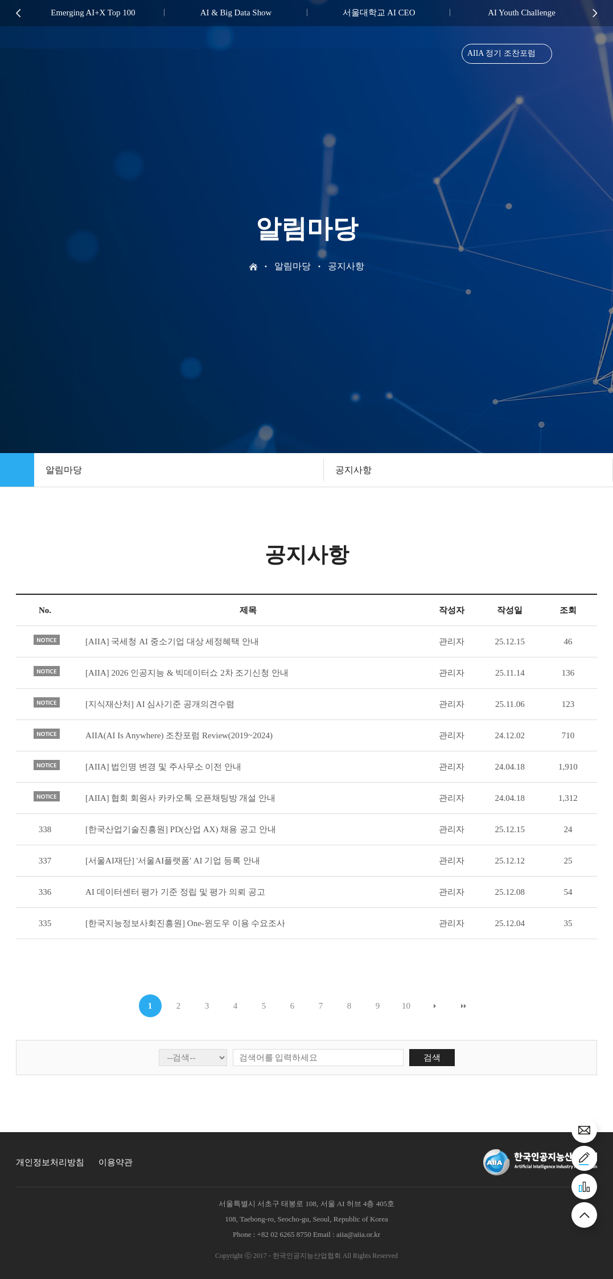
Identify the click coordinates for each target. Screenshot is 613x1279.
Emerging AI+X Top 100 (93, 13)
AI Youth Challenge (522, 13)
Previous (18, 13)
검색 (432, 1057)
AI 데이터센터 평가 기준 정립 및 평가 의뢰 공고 (175, 891)
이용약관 (115, 1162)
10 (406, 1005)
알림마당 (64, 470)
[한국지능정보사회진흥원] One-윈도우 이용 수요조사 (185, 923)
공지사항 (353, 470)
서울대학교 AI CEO (378, 13)
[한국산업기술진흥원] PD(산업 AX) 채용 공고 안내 (180, 829)
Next (595, 13)
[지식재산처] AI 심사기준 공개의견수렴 (159, 704)
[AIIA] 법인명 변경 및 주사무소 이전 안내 (163, 766)
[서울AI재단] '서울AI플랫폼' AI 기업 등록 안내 (172, 860)
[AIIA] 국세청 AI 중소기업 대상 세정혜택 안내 (172, 641)
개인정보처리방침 (50, 1162)
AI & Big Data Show (236, 13)
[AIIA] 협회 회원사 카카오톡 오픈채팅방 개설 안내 (180, 798)
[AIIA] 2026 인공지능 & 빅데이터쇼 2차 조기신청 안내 (187, 672)
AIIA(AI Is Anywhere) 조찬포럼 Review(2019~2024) (179, 735)
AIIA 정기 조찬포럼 (500, 55)
